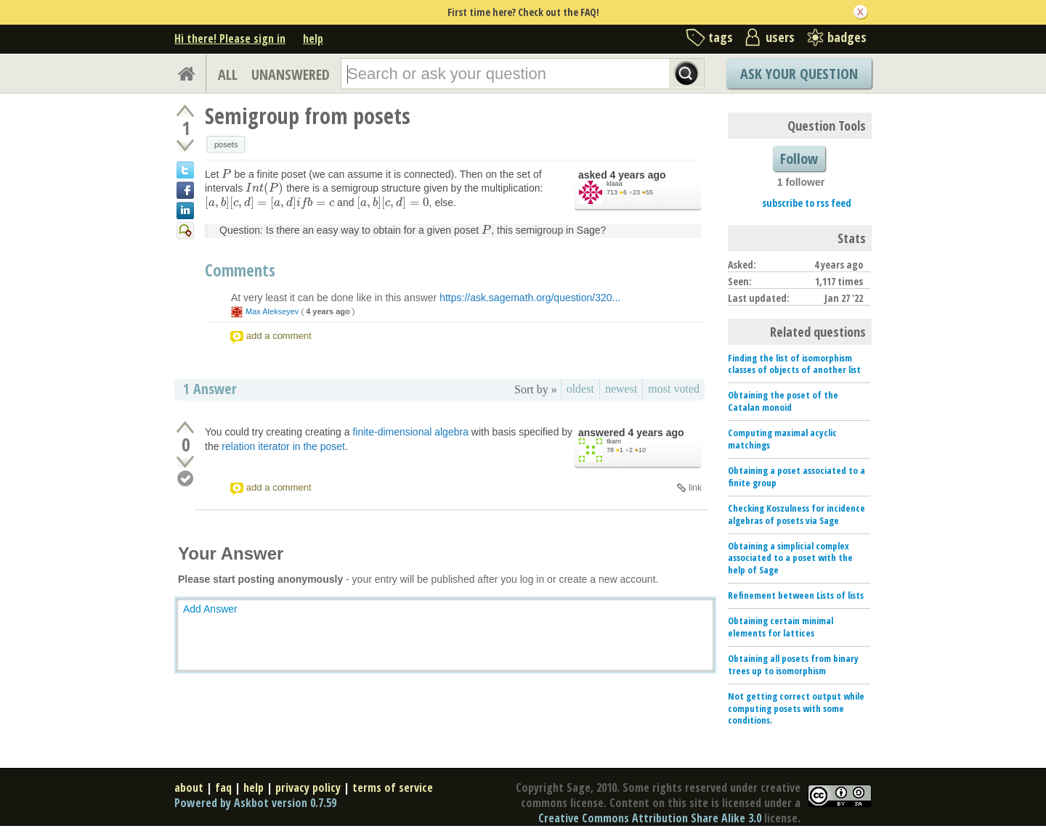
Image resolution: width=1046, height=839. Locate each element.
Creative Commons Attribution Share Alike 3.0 (649, 818)
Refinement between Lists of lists (796, 595)
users (780, 37)
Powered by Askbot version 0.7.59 (255, 803)
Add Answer (210, 609)
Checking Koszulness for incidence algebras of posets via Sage (796, 514)
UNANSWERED (290, 74)
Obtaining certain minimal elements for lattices (780, 626)
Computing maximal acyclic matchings (782, 438)
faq (223, 787)
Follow (799, 158)
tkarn (614, 441)
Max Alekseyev (272, 311)
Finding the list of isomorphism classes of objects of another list (794, 364)
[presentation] (226, 174)
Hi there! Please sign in (229, 38)
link (695, 488)
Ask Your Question (799, 73)
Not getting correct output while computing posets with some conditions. (796, 708)
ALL (228, 74)
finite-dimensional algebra (410, 432)
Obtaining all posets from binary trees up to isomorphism (793, 664)
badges (847, 37)
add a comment (279, 335)
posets (226, 144)
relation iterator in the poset (283, 446)
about (188, 787)
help (313, 38)
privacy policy (308, 787)
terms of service (392, 787)
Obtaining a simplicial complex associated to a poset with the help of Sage (790, 558)
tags (720, 37)
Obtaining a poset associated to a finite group (796, 476)
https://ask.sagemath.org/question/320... (529, 297)
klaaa (615, 183)
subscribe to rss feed (806, 203)
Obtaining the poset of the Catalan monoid (783, 401)
